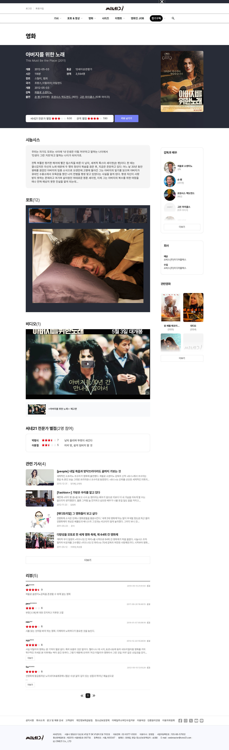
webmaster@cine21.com (179, 738)
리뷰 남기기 (126, 118)
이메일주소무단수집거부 (123, 720)
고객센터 (70, 720)
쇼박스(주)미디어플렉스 (175, 259)
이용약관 (141, 720)
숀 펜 (38, 96)
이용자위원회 (168, 720)
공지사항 (30, 720)
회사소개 (40, 720)
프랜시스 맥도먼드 (61, 96)
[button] (144, 217)
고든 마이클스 (87, 96)
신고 (148, 586)
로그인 (29, 8)
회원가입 (40, 8)
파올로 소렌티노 (44, 92)
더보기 (87, 560)
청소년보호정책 (102, 720)
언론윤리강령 (154, 720)
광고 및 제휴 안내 (55, 720)
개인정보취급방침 (84, 720)
